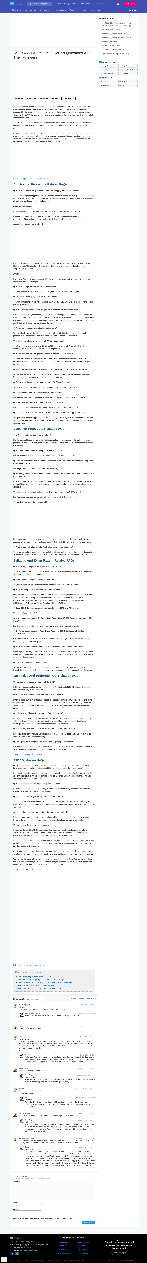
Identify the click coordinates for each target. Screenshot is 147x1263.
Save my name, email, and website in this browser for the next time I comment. (43, 1218)
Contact (25, 1260)
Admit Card (18, 10)
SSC (23, 965)
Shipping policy (61, 1260)
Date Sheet (97, 10)
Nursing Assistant (127, 69)
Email (15, 1209)
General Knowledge (63, 4)
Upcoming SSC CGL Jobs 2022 (34, 755)
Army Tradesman (108, 73)
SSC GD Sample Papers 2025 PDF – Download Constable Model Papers (46, 983)
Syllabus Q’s (43, 98)
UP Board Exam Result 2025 (111, 46)
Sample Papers (86, 4)
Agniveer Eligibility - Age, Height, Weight (115, 54)
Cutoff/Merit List (46, 10)
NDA (123, 85)
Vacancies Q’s (31, 98)
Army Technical (107, 69)
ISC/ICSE (124, 81)
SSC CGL (30, 965)
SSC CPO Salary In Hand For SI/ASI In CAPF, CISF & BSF (40, 977)
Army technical (84, 1249)
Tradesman (84, 1253)
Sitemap (131, 1260)
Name (15, 1202)
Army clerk (62, 1249)
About (12, 1260)
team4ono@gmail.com (28, 1250)
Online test (125, 73)
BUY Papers (130, 4)
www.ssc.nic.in (40, 965)
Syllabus (85, 10)
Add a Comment (32, 999)
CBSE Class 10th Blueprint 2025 (113, 50)
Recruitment (62, 10)
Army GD (105, 66)
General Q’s (19, 98)
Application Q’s (68, 98)
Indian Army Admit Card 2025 (111, 30)
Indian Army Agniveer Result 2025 (113, 34)
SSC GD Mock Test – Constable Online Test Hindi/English (40, 989)
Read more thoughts (119, 1253)
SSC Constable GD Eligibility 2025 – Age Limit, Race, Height (41, 980)
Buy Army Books (62, 1242)
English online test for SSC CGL (35, 179)
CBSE (104, 81)
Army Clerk (125, 66)
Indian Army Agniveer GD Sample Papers (116, 38)
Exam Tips (99, 4)
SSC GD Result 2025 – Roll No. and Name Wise (36, 986)
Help (18, 1260)
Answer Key (32, 10)
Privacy (50, 1260)
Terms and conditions (38, 1260)
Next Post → (91, 998)
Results (73, 10)
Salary (75, 4)
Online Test (132, 10)
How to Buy (63, 1246)
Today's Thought (119, 1240)
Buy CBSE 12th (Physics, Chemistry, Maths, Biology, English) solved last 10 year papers (117, 24)
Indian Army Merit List (109, 42)
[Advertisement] (54, 31)
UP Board (106, 85)
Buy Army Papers (84, 1242)
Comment (17, 1182)
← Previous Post (77, 998)
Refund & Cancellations (77, 1260)
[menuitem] (63, 4)
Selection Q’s (55, 98)
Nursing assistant (63, 1253)
